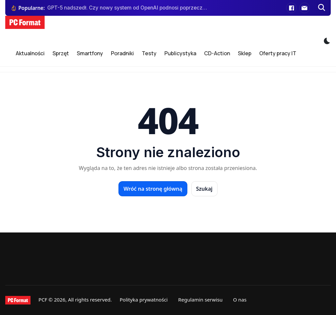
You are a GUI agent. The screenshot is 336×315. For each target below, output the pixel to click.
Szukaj (204, 188)
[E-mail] (304, 8)
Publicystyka (180, 53)
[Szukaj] (322, 8)
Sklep (244, 53)
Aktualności (30, 53)
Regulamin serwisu (200, 299)
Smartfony (90, 53)
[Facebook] (291, 8)
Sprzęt (60, 53)
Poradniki (122, 53)
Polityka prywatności (144, 299)
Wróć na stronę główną (152, 188)
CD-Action (217, 53)
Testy (149, 53)
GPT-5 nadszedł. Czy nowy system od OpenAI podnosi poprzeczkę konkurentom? (127, 8)
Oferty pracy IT (277, 53)
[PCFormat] (18, 300)
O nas (239, 299)
